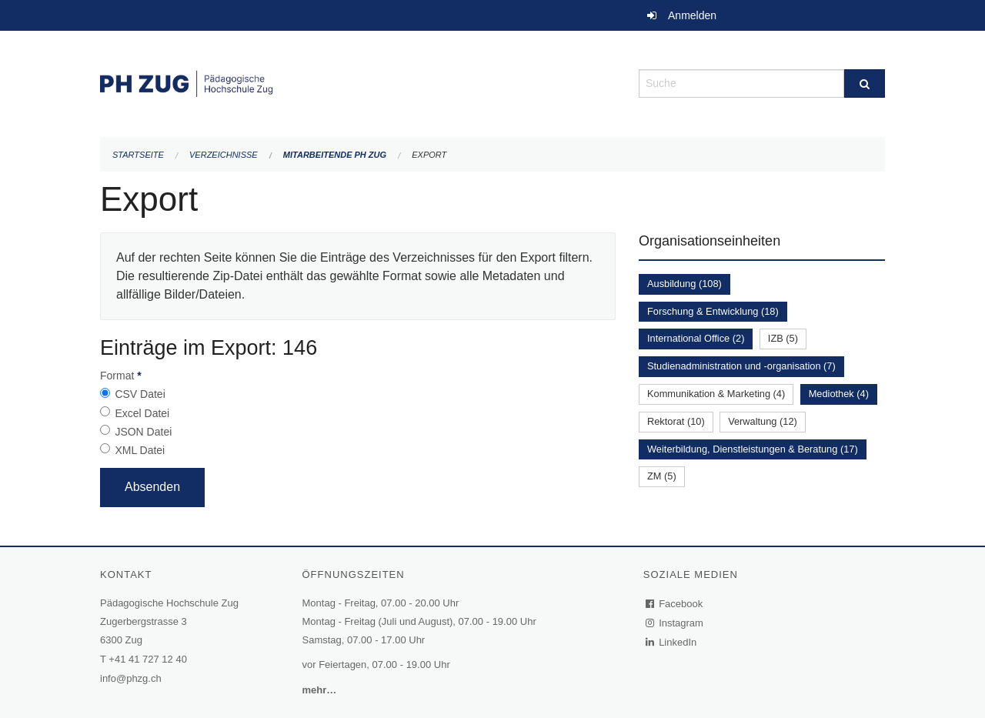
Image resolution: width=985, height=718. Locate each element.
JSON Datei (143, 432)
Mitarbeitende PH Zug (334, 154)
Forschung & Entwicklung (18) (713, 311)
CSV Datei (140, 394)
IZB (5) (783, 338)
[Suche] (864, 83)
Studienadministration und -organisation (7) (741, 366)
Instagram (675, 623)
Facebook (674, 603)
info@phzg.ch (131, 678)
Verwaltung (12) (762, 421)
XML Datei (140, 450)
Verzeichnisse (223, 154)
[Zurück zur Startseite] (358, 81)
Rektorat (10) (676, 421)
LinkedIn (671, 642)
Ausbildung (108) (684, 283)
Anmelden (692, 15)
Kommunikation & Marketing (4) (716, 393)
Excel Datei (142, 413)
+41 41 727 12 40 (148, 659)
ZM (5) (661, 476)
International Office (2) (695, 338)
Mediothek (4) (839, 393)
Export (429, 154)
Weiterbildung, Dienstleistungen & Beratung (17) (752, 449)
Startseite (138, 154)
